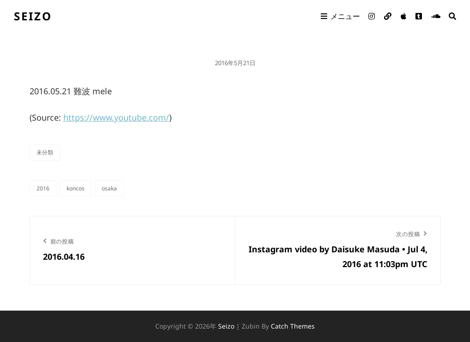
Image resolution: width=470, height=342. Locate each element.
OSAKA (109, 188)
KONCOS (76, 188)
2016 (43, 188)
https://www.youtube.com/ (116, 117)
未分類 (45, 152)
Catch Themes (293, 326)
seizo (33, 16)
